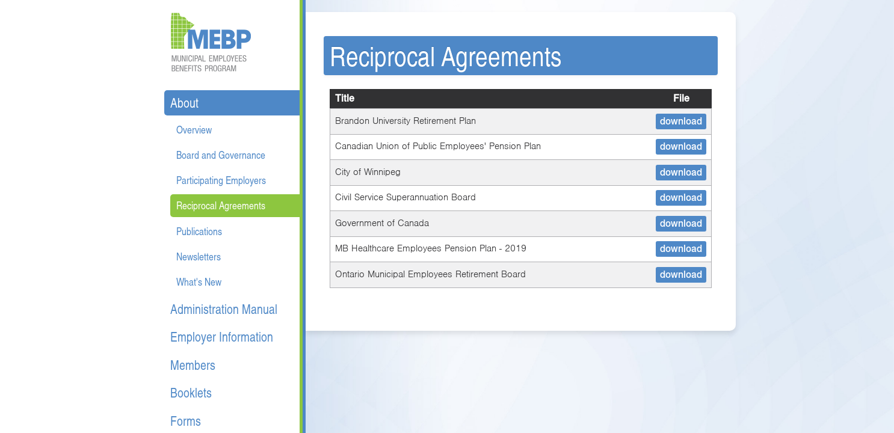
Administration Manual (223, 308)
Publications (199, 231)
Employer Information (221, 336)
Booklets (191, 392)
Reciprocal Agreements (220, 205)
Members (192, 364)
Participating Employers (221, 180)
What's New (198, 281)
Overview (194, 129)
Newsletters (198, 256)
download (681, 121)
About (184, 102)
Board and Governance (220, 154)
